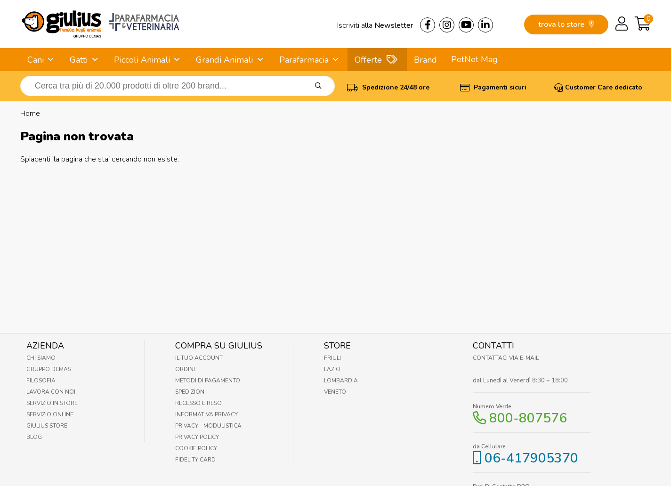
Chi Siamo (41, 358)
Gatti (79, 59)
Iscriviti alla (375, 25)
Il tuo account (199, 358)
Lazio (332, 369)
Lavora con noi (50, 392)
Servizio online (49, 414)
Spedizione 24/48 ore (388, 87)
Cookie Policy (196, 448)
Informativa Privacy (206, 414)
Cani (35, 59)
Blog (34, 437)
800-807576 (528, 418)
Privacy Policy (197, 437)
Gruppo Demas (48, 369)
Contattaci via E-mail (506, 358)
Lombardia (341, 380)
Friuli (332, 358)
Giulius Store (46, 425)
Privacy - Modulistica (208, 425)
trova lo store (566, 24)
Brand (425, 59)
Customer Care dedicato (598, 87)
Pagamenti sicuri (493, 87)
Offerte (368, 59)
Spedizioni (190, 392)
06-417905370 (531, 458)
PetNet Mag (474, 59)
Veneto (335, 392)
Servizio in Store (52, 403)
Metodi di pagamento (207, 380)
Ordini (185, 369)
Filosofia (41, 380)
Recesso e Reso (198, 403)
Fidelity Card (195, 459)
